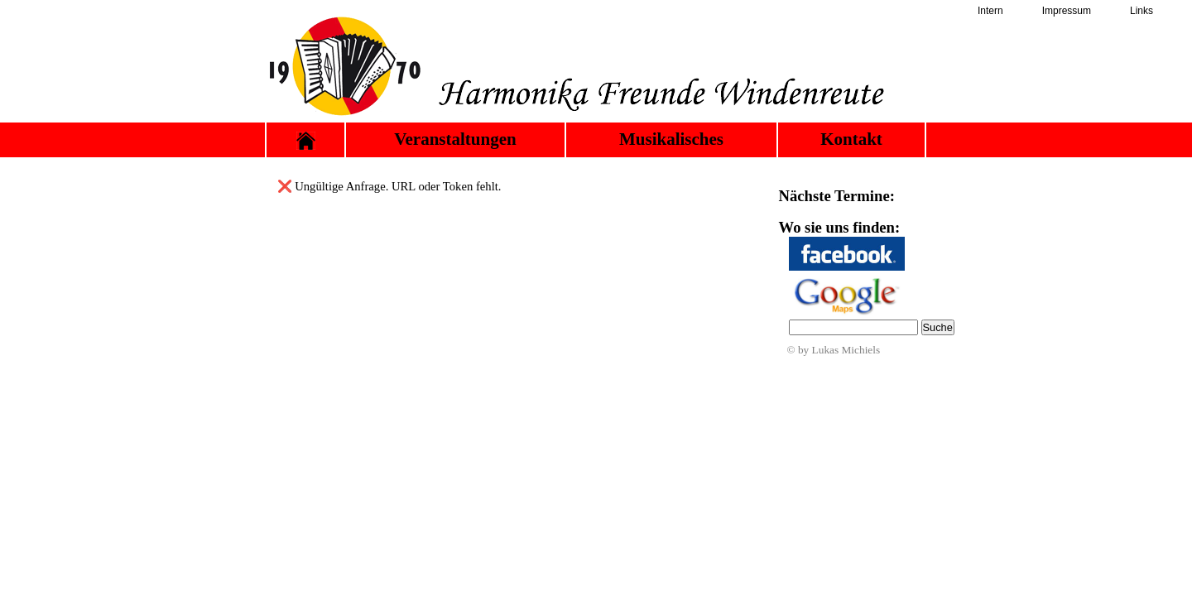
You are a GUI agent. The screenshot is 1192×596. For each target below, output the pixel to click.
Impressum (1066, 11)
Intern (990, 11)
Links (1141, 11)
